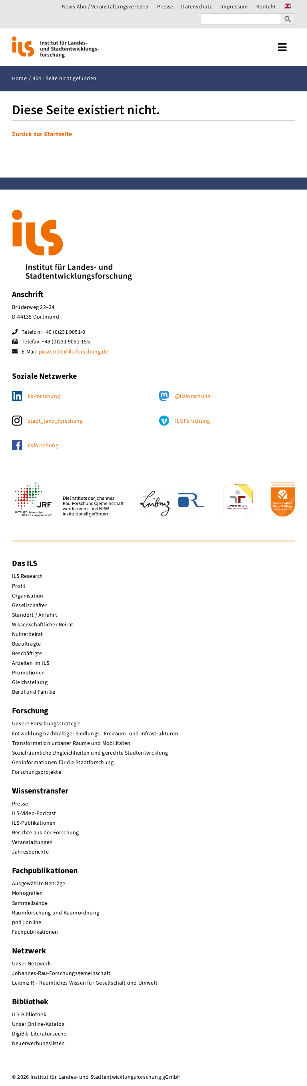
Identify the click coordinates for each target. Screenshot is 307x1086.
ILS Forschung (192, 421)
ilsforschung (43, 446)
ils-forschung (44, 396)
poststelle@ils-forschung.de (73, 352)
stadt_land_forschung (55, 421)
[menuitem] (287, 7)
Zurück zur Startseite (42, 134)
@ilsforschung (192, 396)
